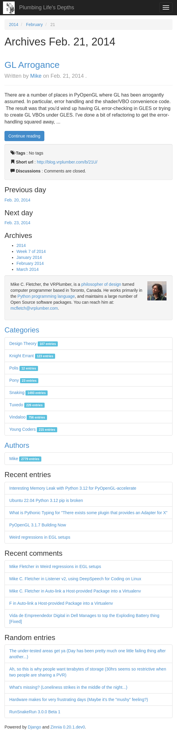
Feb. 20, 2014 (17, 200)
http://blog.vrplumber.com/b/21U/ (67, 162)
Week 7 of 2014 (31, 251)
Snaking (28, 392)
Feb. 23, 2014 (17, 222)
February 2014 (30, 263)
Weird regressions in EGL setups (39, 537)
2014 (13, 24)
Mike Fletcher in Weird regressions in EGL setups (55, 566)
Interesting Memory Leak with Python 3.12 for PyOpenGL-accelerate (72, 488)
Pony (23, 380)
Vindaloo (28, 417)
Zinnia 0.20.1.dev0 (67, 727)
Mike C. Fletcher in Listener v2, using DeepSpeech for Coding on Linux (75, 578)
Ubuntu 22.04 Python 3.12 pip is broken (46, 500)
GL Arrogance (32, 65)
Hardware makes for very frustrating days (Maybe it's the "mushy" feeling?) (78, 699)
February (34, 24)
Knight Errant (32, 355)
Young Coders (33, 429)
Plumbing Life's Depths (46, 7)
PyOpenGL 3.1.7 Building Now (37, 525)
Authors (16, 445)
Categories (21, 330)
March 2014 (27, 269)
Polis (23, 368)
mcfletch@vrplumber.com (34, 308)
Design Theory (33, 343)
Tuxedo (27, 404)
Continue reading (24, 136)
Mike (36, 76)
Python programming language (46, 296)
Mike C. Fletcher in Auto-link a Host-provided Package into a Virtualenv (75, 591)
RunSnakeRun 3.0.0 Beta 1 (34, 711)
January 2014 (29, 257)
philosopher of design (101, 284)
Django (34, 727)
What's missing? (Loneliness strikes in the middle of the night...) (68, 687)
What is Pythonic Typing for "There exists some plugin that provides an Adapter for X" (88, 512)
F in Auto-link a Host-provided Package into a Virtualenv (61, 603)
